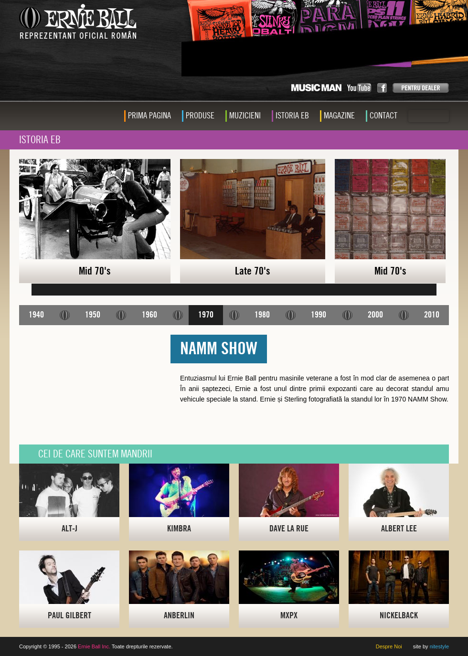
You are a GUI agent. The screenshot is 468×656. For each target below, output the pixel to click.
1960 (149, 314)
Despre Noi (389, 646)
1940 (36, 314)
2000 (375, 314)
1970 (205, 314)
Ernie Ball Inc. (94, 646)
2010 (431, 314)
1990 (318, 314)
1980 (262, 314)
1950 (92, 314)
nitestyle (439, 646)
